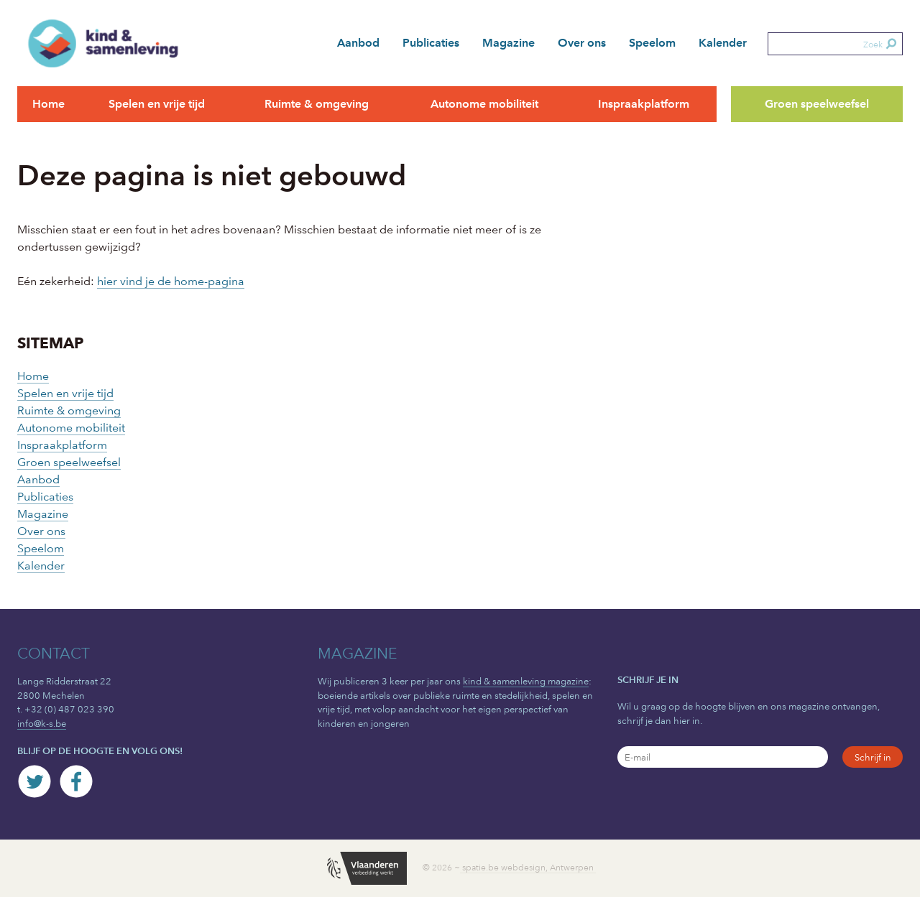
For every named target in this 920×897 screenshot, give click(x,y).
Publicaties (430, 43)
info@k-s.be (41, 723)
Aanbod (358, 43)
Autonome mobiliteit (484, 104)
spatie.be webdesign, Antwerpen (528, 868)
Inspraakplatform (643, 104)
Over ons (582, 43)
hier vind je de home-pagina (170, 281)
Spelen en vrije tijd (157, 104)
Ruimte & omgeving (316, 104)
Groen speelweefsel (817, 104)
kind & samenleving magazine (526, 681)
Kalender (723, 43)
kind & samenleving (112, 43)
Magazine (508, 43)
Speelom (652, 43)
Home (48, 104)
